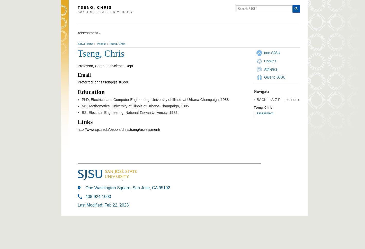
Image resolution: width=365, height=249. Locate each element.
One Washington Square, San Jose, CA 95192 (127, 188)
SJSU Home (85, 43)
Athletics (271, 69)
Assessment (264, 113)
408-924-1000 (98, 196)
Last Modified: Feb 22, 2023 (103, 205)
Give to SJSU (275, 77)
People (101, 43)
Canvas (270, 61)
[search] (264, 8)
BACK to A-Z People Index (278, 100)
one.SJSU (272, 53)
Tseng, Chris (117, 43)
